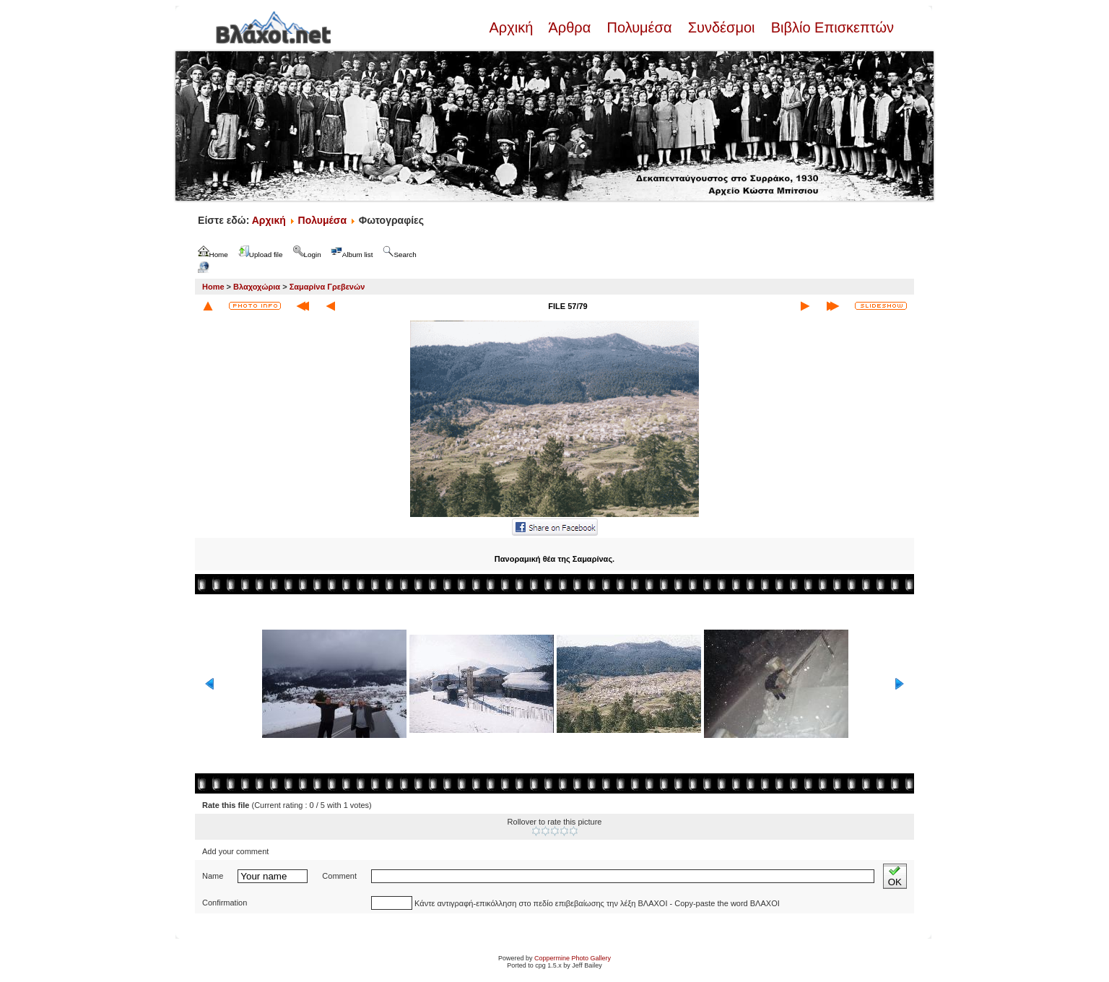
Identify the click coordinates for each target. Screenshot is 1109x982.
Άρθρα (570, 27)
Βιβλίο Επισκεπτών (830, 27)
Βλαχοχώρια (256, 286)
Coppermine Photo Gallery (572, 958)
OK (895, 876)
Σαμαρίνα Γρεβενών (327, 286)
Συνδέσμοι (721, 27)
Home (213, 286)
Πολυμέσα (639, 27)
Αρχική (512, 27)
